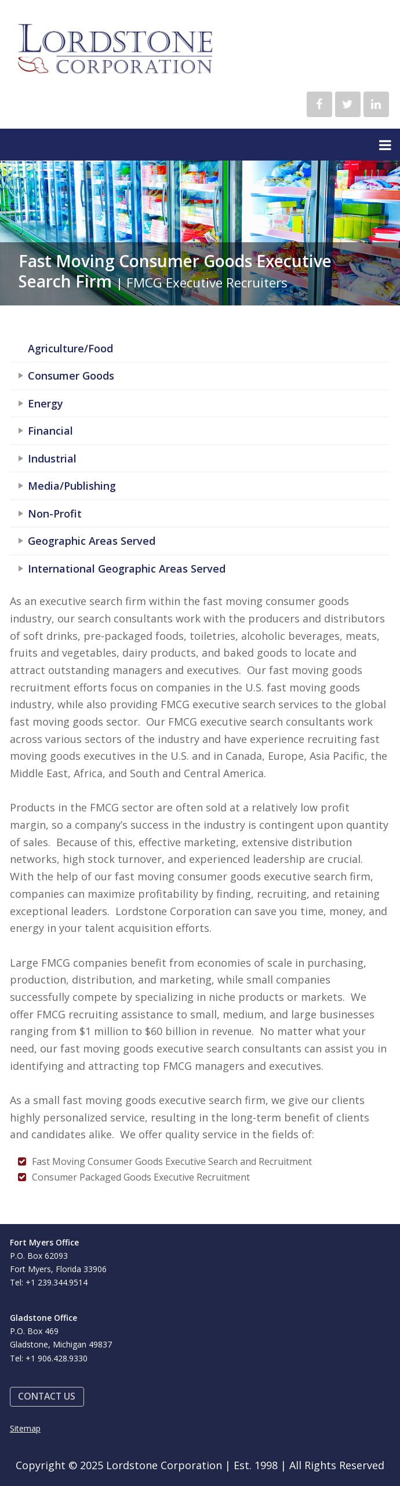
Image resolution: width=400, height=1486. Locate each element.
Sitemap (25, 1428)
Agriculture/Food (70, 348)
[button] (47, 1397)
